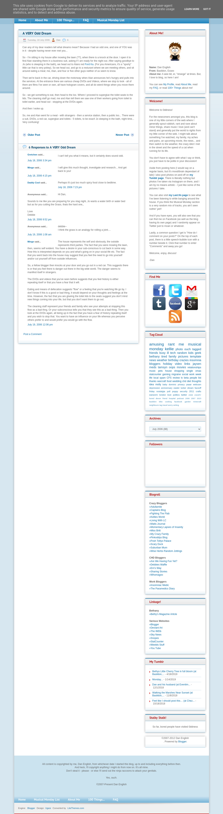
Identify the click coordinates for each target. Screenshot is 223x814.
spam (163, 377)
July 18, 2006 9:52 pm (40, 219)
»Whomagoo (156, 574)
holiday (167, 363)
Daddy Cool (34, 182)
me (181, 344)
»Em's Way (155, 568)
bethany (154, 356)
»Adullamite (155, 506)
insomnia (195, 360)
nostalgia (160, 391)
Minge (31, 167)
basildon (153, 402)
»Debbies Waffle (158, 564)
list (199, 377)
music (152, 370)
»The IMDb (155, 631)
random (182, 352)
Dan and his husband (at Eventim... (171, 684)
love (169, 395)
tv (182, 377)
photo (179, 349)
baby (165, 384)
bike (161, 402)
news (152, 360)
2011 (191, 391)
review (176, 377)
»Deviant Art (156, 627)
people (193, 377)
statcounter (155, 374)
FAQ (155, 87)
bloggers (155, 363)
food (169, 381)
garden (188, 402)
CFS (169, 377)
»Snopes (154, 638)
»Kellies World (157, 517)
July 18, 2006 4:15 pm (40, 175)
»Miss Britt (155, 530)
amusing (156, 344)
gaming (166, 374)
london (162, 395)
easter (176, 388)
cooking (168, 402)
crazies (184, 360)
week (198, 374)
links (187, 363)
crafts (198, 391)
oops (172, 367)
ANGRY (197, 395)
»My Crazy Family (159, 534)
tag (160, 405)
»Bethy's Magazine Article (163, 614)
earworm (153, 395)
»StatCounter (156, 641)
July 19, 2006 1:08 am (40, 234)
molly (158, 384)
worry (170, 405)
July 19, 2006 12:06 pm (40, 324)
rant (171, 344)
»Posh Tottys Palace (160, 540)
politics (176, 395)
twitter (184, 395)
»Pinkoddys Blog (158, 537)
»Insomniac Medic (159, 585)
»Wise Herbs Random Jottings (165, 551)
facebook (178, 402)
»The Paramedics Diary (162, 588)
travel (165, 405)
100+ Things (174, 87)
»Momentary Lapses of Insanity (166, 527)
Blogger (182, 741)
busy (162, 352)
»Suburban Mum (158, 547)
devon (158, 398)
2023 (199, 398)
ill (168, 352)
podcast (180, 398)
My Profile (168, 84)
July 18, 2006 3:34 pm (40, 160)
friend (165, 398)
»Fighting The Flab (159, 513)
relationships (194, 367)
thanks (152, 381)
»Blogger (154, 624)
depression (154, 388)
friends (153, 352)
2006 (187, 398)
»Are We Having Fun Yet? (163, 561)
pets (160, 370)
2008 (191, 395)
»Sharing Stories (158, 571)
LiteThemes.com (76, 808)
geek (198, 352)
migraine (176, 374)
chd (184, 381)
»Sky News (155, 634)
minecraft (197, 402)
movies (181, 367)
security (183, 391)
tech (173, 352)
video (178, 363)
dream (190, 388)
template (195, 356)
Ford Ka (89, 64)
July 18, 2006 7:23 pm (70, 187)
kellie (169, 349)
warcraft (161, 381)
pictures (183, 356)
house (168, 370)
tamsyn (162, 367)
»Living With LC (157, 520)
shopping (179, 370)
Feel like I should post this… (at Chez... (173, 700)
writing (176, 405)
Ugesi (48, 808)
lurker (183, 388)
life (150, 377)
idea (151, 384)
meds (152, 367)
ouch (187, 349)
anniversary (166, 388)
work (191, 374)
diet (189, 381)
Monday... (157, 679)
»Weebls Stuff (156, 644)
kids (191, 352)
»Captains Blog (157, 510)
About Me (186, 84)
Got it (207, 9)
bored (151, 398)
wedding (176, 381)
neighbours (154, 405)
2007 (193, 398)
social (185, 374)
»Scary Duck (156, 544)
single (189, 370)
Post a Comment (33, 334)
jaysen (197, 363)
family (173, 356)
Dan (58, 40)
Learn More (191, 9)
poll (168, 391)
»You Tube (155, 648)
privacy (181, 384)
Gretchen (32, 154)
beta (186, 377)
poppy (175, 391)
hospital (172, 398)
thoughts (196, 381)
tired (164, 356)
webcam (197, 384)
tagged (196, 349)
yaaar (189, 384)
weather (162, 360)
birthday (173, 360)
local (155, 377)
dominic (172, 384)
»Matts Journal (157, 523)
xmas (198, 370)
